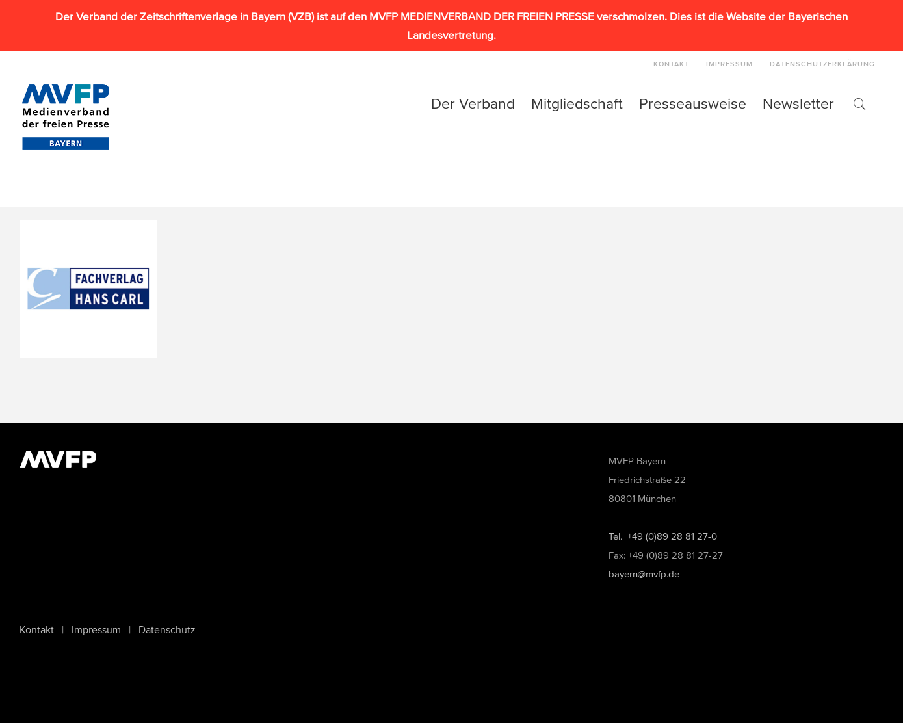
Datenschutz (167, 629)
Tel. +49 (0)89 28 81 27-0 (663, 536)
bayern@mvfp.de (644, 573)
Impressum (96, 629)
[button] (858, 103)
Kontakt (37, 629)
